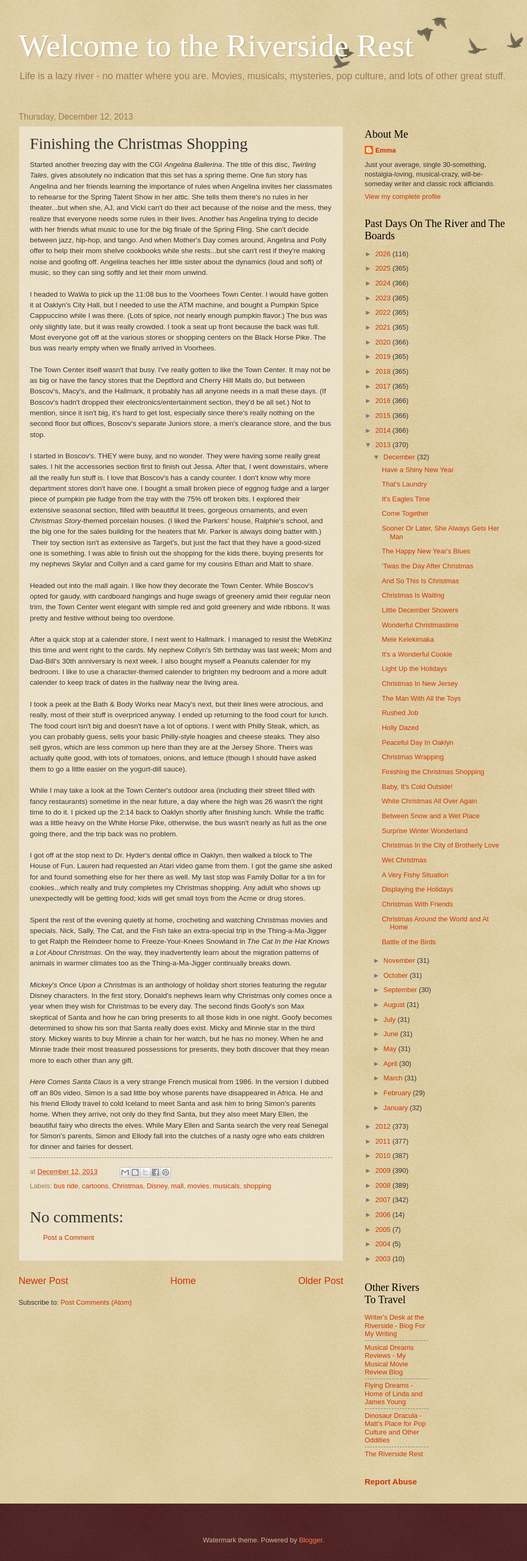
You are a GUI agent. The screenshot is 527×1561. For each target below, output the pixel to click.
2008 (383, 1185)
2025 (383, 268)
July (390, 1019)
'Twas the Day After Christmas (427, 566)
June (391, 1034)
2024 (383, 283)
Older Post (320, 1280)
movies (198, 1186)
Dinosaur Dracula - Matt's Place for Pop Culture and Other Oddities (395, 1428)
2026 (383, 254)
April (391, 1064)
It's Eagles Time (406, 499)
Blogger (311, 1540)
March (393, 1078)
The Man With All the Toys (421, 698)
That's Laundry (404, 484)
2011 (383, 1141)
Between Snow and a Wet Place (431, 816)
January (396, 1108)
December (400, 457)
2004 (383, 1244)
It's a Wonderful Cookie (417, 654)
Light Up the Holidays (414, 669)
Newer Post (43, 1280)
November (400, 960)
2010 (383, 1156)
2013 (383, 445)
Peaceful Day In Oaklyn (418, 742)
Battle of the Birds (409, 942)
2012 (383, 1126)
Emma (385, 150)
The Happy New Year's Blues (426, 551)
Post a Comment (68, 1237)
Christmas (127, 1186)
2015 (383, 415)
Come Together (405, 513)
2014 (383, 430)
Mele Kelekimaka (408, 639)
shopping (257, 1186)
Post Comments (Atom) (96, 1302)
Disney (157, 1186)
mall (177, 1186)
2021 (383, 327)
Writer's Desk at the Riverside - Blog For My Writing (395, 1325)
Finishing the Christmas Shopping (433, 772)
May (390, 1049)
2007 (383, 1200)
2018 (383, 371)
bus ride (66, 1186)
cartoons (95, 1186)
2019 (383, 356)
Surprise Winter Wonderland (424, 831)
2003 (383, 1259)
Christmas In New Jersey (420, 683)
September (401, 990)
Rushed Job (400, 713)
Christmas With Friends (417, 904)
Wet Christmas (404, 860)
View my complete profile (403, 196)
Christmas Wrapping (412, 757)
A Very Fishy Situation (415, 875)
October (396, 975)
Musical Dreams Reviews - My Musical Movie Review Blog (389, 1360)
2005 (383, 1229)
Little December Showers (420, 610)
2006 (383, 1215)
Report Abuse (391, 1481)
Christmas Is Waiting (413, 595)
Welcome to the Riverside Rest (216, 45)
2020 (383, 342)
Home (183, 1280)
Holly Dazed (400, 728)
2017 (383, 386)
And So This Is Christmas (420, 581)
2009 (383, 1170)
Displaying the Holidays (417, 889)
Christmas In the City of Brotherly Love (440, 845)
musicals (226, 1186)
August (395, 1005)
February (398, 1093)
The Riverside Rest (394, 1454)
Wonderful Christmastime (420, 625)
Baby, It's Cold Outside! (417, 787)
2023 (383, 298)
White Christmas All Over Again (429, 801)
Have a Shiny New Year (418, 470)
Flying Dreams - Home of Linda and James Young (394, 1393)
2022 (383, 312)
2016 (383, 401)
